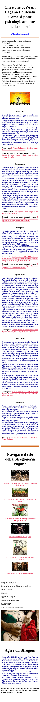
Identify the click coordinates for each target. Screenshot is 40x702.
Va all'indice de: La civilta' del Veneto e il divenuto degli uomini (20, 484)
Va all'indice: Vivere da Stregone (20, 537)
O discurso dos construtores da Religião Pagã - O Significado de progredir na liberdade (20, 266)
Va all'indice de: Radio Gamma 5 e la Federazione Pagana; (20, 500)
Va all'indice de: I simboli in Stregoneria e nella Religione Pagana (19, 519)
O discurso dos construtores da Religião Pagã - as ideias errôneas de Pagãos (20, 155)
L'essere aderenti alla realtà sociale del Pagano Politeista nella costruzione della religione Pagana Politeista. (20, 393)
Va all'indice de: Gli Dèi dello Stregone (20, 573)
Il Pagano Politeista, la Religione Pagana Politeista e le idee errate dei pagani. (20, 149)
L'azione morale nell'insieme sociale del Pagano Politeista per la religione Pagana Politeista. (20, 330)
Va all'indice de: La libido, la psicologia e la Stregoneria (20, 558)
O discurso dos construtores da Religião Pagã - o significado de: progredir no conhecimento (20, 219)
